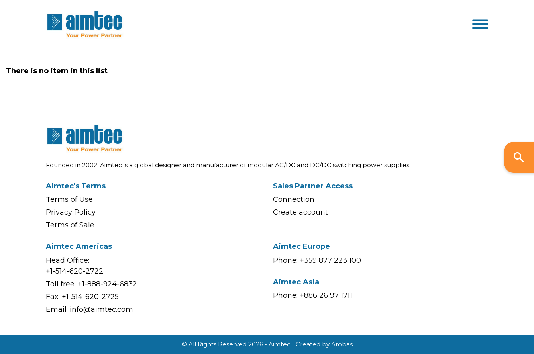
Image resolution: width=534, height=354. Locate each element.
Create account (300, 212)
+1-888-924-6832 (107, 284)
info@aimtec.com (101, 309)
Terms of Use (69, 199)
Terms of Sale (70, 225)
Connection (293, 199)
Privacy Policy (71, 212)
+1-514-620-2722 (74, 271)
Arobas (342, 344)
